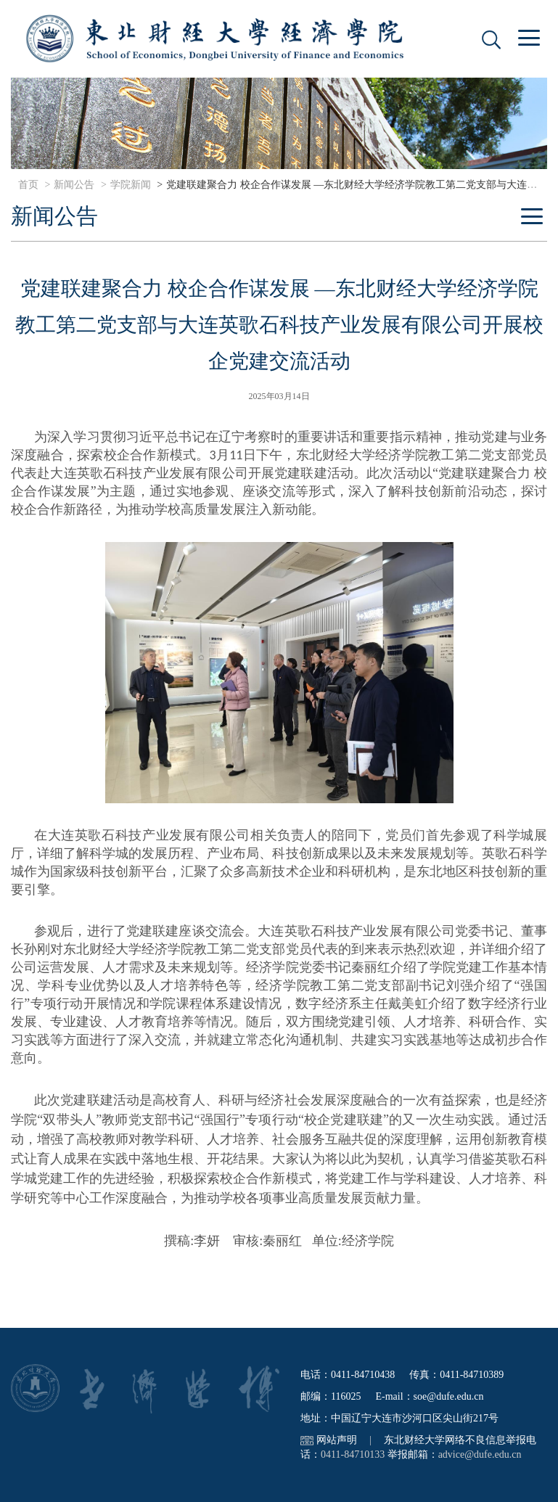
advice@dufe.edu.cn (480, 1454)
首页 (28, 184)
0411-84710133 (353, 1454)
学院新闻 (130, 184)
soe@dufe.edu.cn (449, 1396)
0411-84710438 (363, 1374)
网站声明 (336, 1440)
